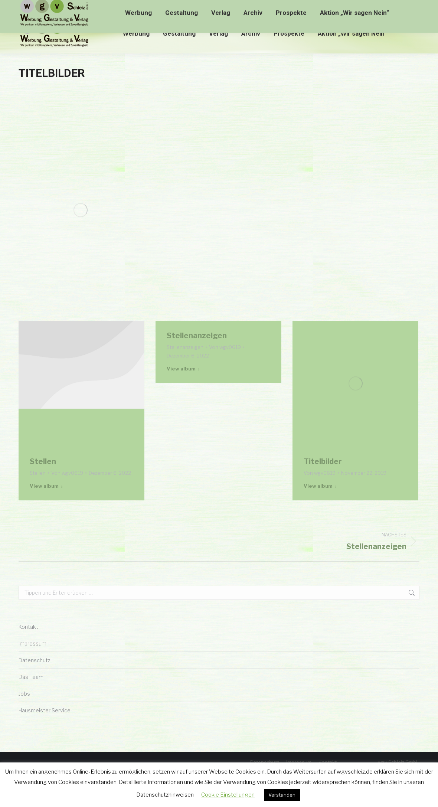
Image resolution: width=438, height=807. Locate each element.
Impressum (32, 643)
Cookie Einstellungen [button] (228, 794)
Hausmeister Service (45, 710)
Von (67, 473)
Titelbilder (323, 461)
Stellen (43, 461)
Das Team (31, 677)
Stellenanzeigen (197, 335)
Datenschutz (34, 660)
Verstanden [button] (281, 795)
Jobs (24, 693)
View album (46, 486)
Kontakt (28, 627)
